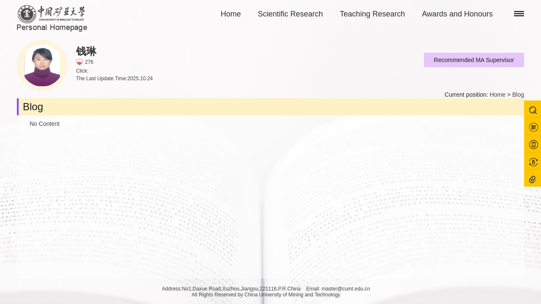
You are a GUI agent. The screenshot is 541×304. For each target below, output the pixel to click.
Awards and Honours (457, 14)
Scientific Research (290, 14)
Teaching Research (372, 14)
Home (231, 14)
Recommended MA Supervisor (474, 60)
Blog (518, 94)
